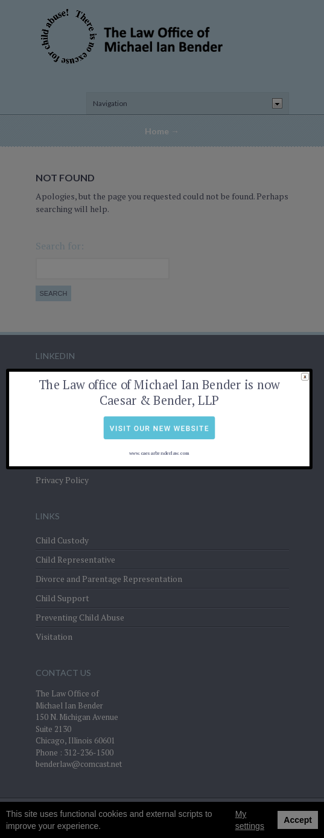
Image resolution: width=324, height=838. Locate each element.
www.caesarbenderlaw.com (158, 435)
